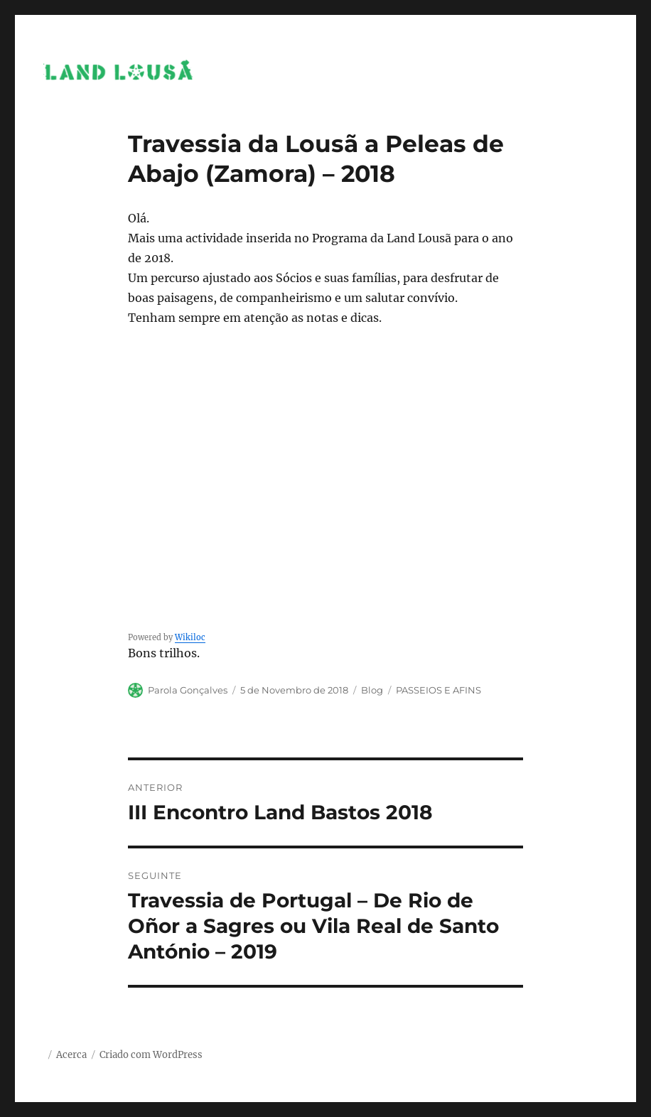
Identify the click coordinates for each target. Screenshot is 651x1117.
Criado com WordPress (151, 1055)
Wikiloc (190, 637)
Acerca (71, 1055)
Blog (372, 690)
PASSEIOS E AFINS (438, 690)
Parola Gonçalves (187, 690)
